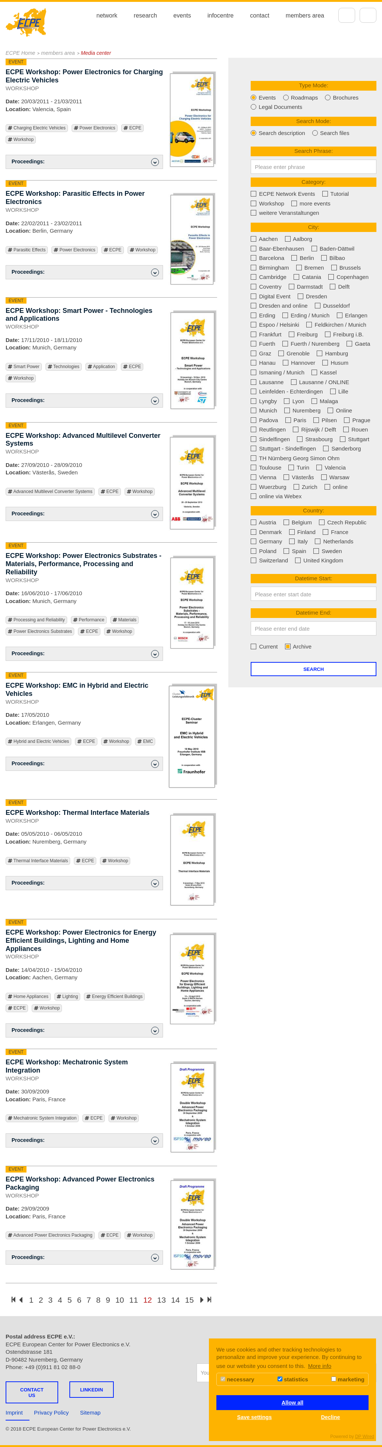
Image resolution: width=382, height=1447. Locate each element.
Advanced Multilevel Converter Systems (50, 492)
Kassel (323, 372)
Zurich (305, 487)
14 (175, 1300)
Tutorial (335, 194)
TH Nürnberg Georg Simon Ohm (295, 458)
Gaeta (358, 343)
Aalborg (298, 239)
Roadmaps (300, 97)
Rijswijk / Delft (314, 429)
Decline (330, 1417)
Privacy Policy (51, 1412)
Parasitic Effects (27, 250)
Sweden (327, 551)
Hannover (299, 363)
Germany (266, 541)
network (107, 15)
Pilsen (325, 420)
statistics (293, 1379)
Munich (264, 410)
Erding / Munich (305, 315)
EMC (145, 741)
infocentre (220, 15)
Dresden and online (279, 305)
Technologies (63, 367)
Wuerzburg (268, 487)
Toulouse (266, 467)
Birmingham (270, 267)
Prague (357, 420)
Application (101, 367)
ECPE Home (20, 53)
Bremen (310, 267)
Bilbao (333, 258)
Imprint (14, 1412)
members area (305, 15)
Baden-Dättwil (333, 248)
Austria (263, 522)
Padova (264, 420)
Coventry (266, 286)
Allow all (292, 1403)
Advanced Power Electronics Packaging (50, 1235)
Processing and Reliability (36, 620)
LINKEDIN (91, 1390)
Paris (295, 420)
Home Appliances (28, 996)
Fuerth (263, 343)
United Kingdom (319, 560)
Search (313, 669)
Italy (298, 541)
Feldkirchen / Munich (336, 324)
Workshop (21, 139)
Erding (263, 315)
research (145, 15)
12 (147, 1300)
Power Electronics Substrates (40, 631)
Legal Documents (276, 107)
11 (133, 1300)
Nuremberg (302, 410)
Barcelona (267, 258)
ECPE (132, 128)
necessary (237, 1379)
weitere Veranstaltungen (285, 213)
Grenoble (294, 353)
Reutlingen (268, 429)
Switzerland (269, 560)
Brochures (341, 97)
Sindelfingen (270, 439)
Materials (125, 620)
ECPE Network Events (283, 194)
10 (119, 1300)
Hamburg (332, 353)
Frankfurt (266, 334)
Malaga (324, 401)
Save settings (254, 1417)
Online (340, 410)
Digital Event (270, 296)
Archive (298, 646)
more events (311, 203)
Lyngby (264, 401)
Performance (88, 620)
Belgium (298, 522)
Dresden (312, 296)
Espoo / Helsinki (275, 324)
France (335, 532)
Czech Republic (342, 522)
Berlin (302, 258)
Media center (96, 53)
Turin (298, 467)
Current (264, 646)
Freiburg (303, 334)
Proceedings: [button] (85, 162)
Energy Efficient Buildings (114, 996)
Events (263, 97)
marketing (347, 1379)
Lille (339, 391)
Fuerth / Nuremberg (310, 343)
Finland (302, 532)
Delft (340, 286)
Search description (278, 133)
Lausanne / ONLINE (320, 382)
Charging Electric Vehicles (37, 128)
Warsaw (335, 477)
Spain (295, 551)
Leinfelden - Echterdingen (287, 391)
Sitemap (90, 1412)
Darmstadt (306, 286)
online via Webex (276, 496)
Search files (331, 133)
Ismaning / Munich (277, 372)
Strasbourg (315, 439)
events (182, 15)
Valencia (331, 467)
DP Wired (364, 1436)
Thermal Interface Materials (38, 861)
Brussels (346, 267)
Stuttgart (354, 439)
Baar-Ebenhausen (277, 248)
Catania (307, 277)
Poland (263, 551)
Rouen (355, 429)
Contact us (32, 1392)
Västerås (299, 477)
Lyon (294, 401)
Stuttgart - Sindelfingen (283, 448)
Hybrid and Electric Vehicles (38, 741)
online (336, 487)
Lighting (67, 996)
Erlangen (352, 315)
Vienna (263, 477)
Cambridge (268, 277)
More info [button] (320, 1366)
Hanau (263, 363)
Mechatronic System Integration (42, 1118)
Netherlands (334, 541)
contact (259, 15)
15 (189, 1300)
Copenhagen (348, 277)
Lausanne (267, 382)
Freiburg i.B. (344, 334)
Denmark (266, 532)
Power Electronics (94, 128)
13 (161, 1300)
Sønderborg (342, 448)
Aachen (264, 239)
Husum (335, 363)
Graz (261, 353)
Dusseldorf (332, 305)
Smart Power (24, 367)
